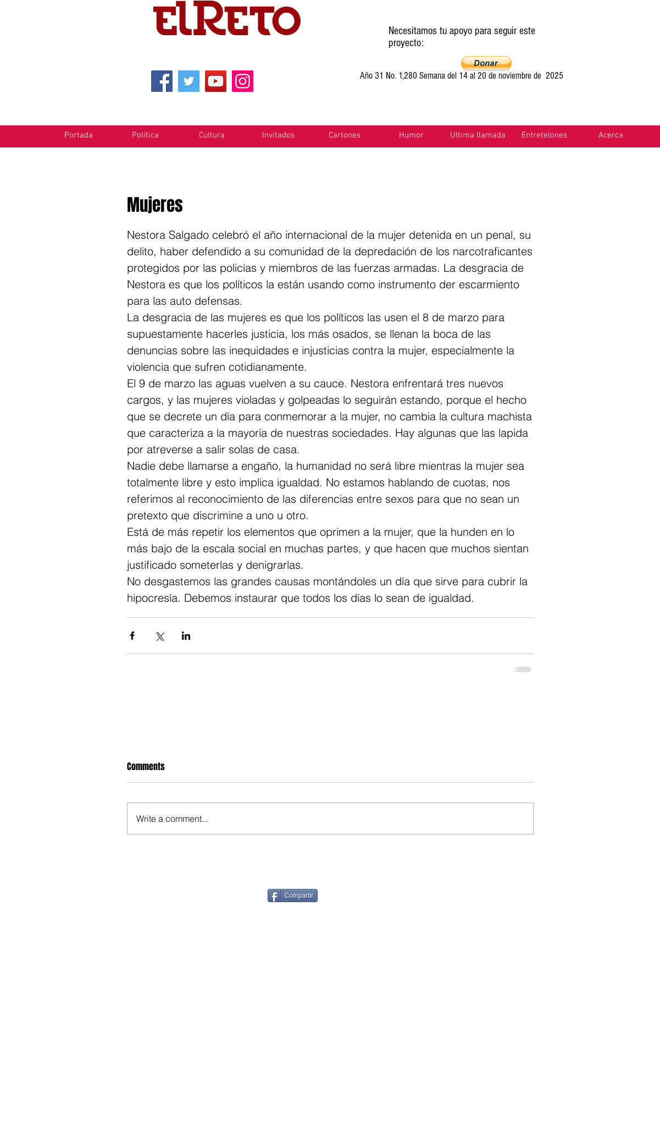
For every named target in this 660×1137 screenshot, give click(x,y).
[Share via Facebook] (132, 635)
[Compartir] (293, 895)
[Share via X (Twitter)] (159, 635)
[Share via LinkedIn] (186, 635)
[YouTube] (215, 81)
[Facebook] (162, 81)
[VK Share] (570, 894)
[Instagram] (242, 81)
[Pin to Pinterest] (378, 894)
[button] (486, 63)
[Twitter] (188, 81)
